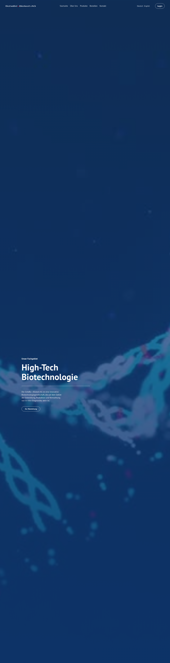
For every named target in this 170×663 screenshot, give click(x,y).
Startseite (64, 6)
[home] (20, 6)
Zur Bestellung (31, 409)
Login (159, 6)
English (147, 6)
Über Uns (74, 6)
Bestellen (93, 6)
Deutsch (140, 6)
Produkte (83, 6)
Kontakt (103, 6)
